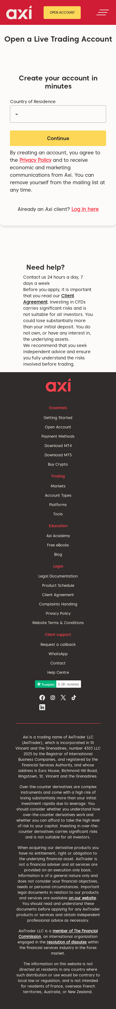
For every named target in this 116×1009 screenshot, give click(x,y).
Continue (58, 138)
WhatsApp (58, 653)
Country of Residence (33, 101)
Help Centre (58, 672)
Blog (58, 554)
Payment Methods (58, 436)
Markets (58, 486)
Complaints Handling (58, 604)
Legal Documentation (58, 576)
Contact (58, 663)
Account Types (58, 495)
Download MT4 (58, 445)
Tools (58, 514)
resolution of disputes (67, 942)
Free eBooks (58, 545)
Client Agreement (58, 594)
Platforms (58, 504)
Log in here (85, 209)
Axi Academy (58, 535)
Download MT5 (58, 455)
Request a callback (58, 644)
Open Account (62, 12)
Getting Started (58, 417)
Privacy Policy (35, 160)
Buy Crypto (58, 464)
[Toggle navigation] (102, 12)
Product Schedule (58, 585)
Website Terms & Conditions (58, 622)
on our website (82, 898)
